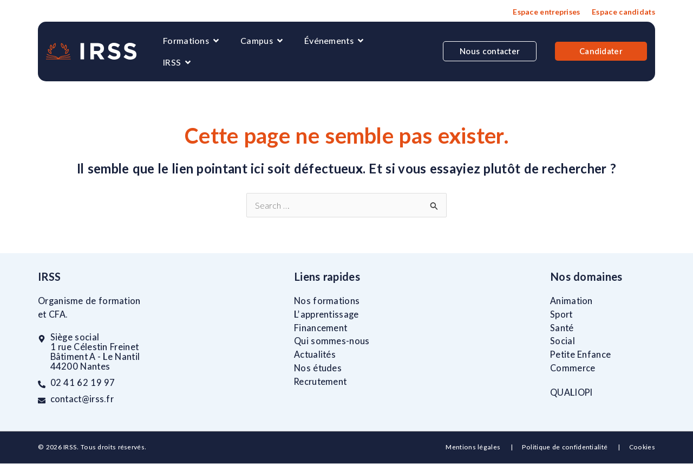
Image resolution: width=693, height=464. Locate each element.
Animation (571, 300)
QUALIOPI (571, 392)
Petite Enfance (580, 354)
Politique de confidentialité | (575, 447)
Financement (320, 328)
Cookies (642, 447)
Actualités (315, 354)
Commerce (572, 368)
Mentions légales (474, 447)
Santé (562, 328)
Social (562, 341)
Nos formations (326, 300)
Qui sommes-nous (332, 341)
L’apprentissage (326, 314)
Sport (561, 314)
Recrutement (320, 381)
